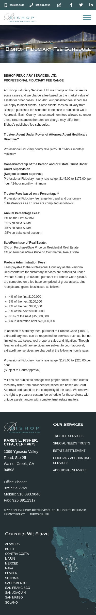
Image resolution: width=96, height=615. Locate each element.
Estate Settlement (69, 451)
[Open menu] (87, 17)
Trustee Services (68, 436)
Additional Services (70, 470)
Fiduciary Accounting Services (72, 460)
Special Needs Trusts (71, 443)
